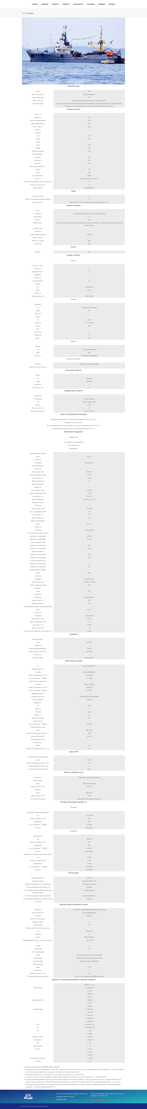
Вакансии (55, 4)
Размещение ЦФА (61, 1099)
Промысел (65, 4)
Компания (44, 4)
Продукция (90, 4)
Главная (35, 4)
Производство (78, 4)
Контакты (112, 4)
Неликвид (101, 4)
